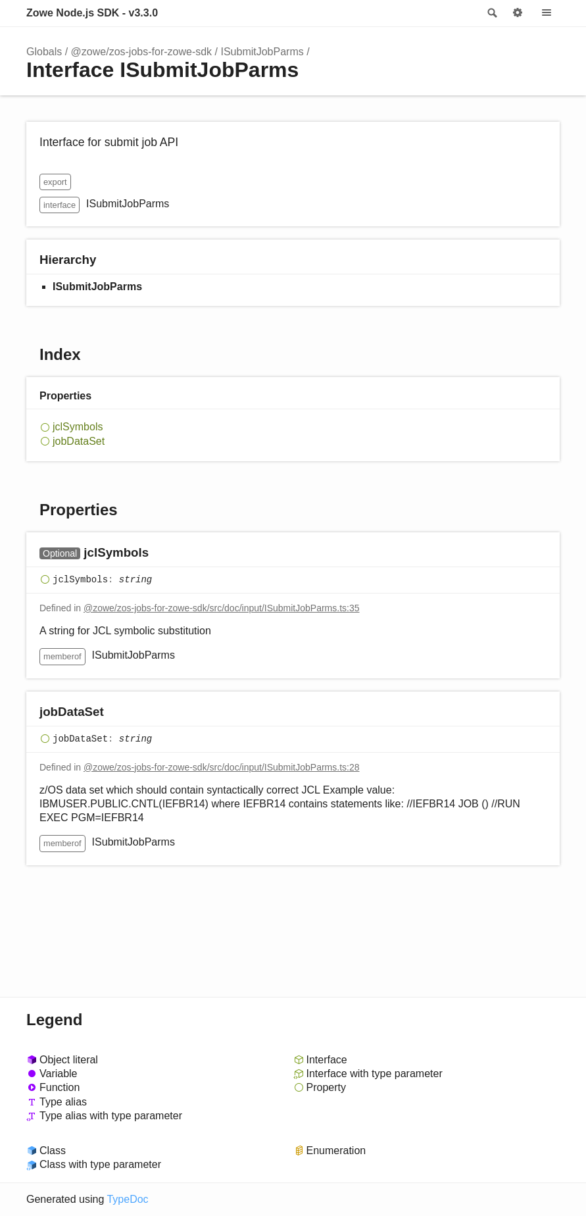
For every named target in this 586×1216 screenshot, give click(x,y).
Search (491, 13)
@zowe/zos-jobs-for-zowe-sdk (141, 51)
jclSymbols (78, 426)
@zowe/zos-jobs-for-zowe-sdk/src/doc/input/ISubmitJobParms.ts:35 (222, 608)
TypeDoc (127, 1199)
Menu (546, 13)
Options (517, 13)
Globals (44, 51)
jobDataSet (79, 441)
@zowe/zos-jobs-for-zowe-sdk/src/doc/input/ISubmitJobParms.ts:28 (222, 767)
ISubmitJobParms (261, 51)
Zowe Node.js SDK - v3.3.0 (92, 12)
